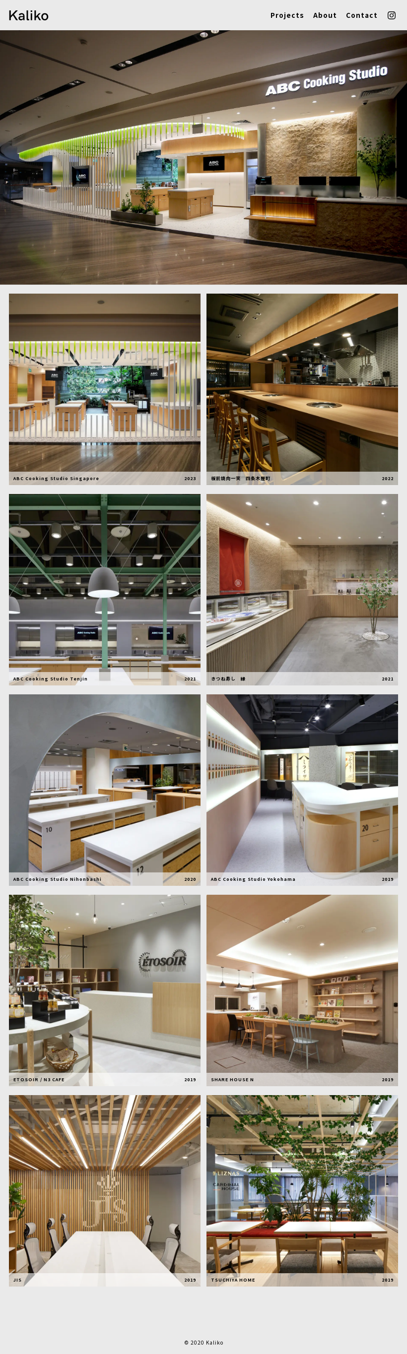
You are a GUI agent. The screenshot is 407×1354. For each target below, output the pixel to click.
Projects (287, 15)
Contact (361, 15)
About (325, 15)
